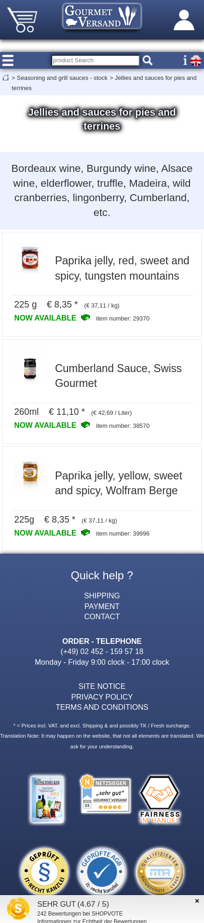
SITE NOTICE (102, 686)
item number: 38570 (123, 425)
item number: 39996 (123, 533)
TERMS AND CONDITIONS (101, 707)
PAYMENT (101, 606)
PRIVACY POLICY (102, 697)
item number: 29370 (123, 318)
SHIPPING (102, 595)
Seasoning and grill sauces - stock (62, 77)
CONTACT (102, 616)
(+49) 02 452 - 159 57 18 (102, 651)
